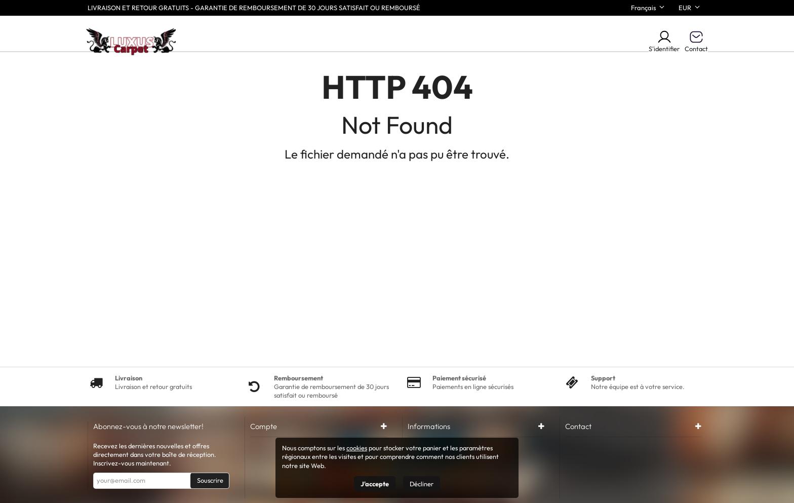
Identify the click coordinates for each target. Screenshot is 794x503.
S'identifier (664, 41)
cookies (356, 448)
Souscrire (210, 480)
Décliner (421, 484)
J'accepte (375, 484)
